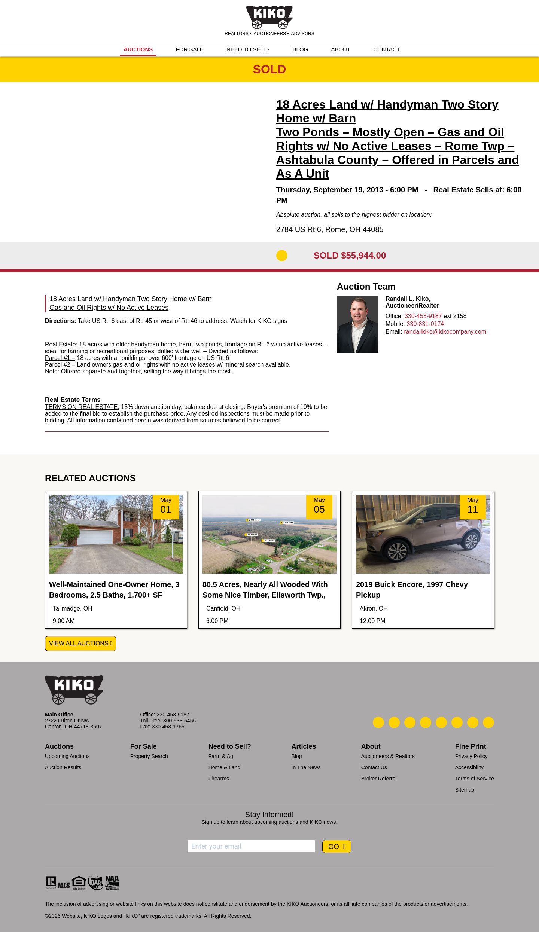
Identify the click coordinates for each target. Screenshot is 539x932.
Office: (394, 316)
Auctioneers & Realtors (388, 756)
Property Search (149, 756)
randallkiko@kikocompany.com (445, 332)
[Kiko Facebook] (425, 722)
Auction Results (63, 767)
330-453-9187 (423, 316)
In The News (306, 767)
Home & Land (224, 767)
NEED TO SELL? (248, 49)
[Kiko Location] (409, 722)
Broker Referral (379, 779)
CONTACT (386, 49)
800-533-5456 (179, 721)
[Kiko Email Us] (394, 722)
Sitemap (464, 790)
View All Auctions (79, 643)
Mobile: (395, 324)
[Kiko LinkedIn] (441, 722)
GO (334, 846)
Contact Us (374, 767)
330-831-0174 (425, 324)
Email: (394, 332)
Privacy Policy (471, 756)
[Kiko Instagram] (488, 722)
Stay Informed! (269, 814)
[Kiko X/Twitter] (457, 722)
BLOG (300, 49)
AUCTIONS (138, 49)
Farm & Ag (220, 756)
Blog (297, 756)
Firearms (218, 779)
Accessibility (469, 767)
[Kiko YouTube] (472, 722)
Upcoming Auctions (67, 756)
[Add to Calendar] (281, 255)
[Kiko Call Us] (378, 722)
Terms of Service (474, 779)
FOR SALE (190, 49)
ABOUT (340, 49)
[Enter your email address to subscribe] (251, 846)
